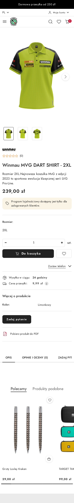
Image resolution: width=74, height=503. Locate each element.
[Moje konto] (58, 12)
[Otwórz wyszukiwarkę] (50, 21)
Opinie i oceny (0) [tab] (35, 357)
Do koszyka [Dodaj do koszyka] (28, 253)
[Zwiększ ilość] (62, 243)
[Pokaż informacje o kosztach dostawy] (46, 283)
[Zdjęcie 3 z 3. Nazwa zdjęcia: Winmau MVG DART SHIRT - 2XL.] (37, 133)
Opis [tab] (9, 357)
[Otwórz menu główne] (4, 21)
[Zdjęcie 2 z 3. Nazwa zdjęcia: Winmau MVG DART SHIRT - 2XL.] (23, 133)
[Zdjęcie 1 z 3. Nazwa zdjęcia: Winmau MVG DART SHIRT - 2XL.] (8, 133)
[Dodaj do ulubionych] (64, 253)
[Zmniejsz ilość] (5, 243)
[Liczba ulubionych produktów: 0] (59, 21)
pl (5, 12)
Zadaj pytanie (17, 319)
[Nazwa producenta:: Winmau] (9, 149)
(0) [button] (21, 156)
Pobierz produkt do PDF (20, 334)
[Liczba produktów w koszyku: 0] (67, 21)
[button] (65, 77)
